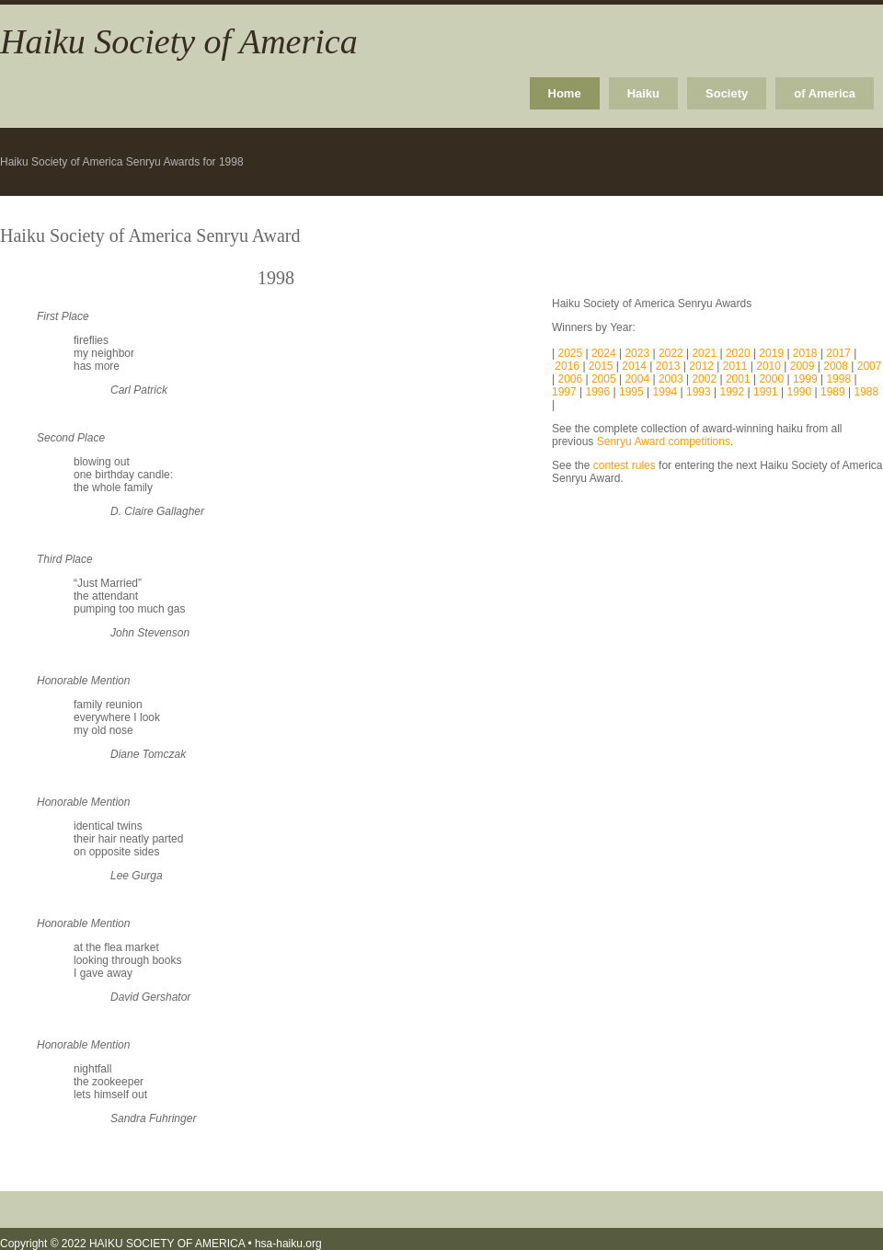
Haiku (643, 93)
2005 (603, 379)
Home (564, 93)
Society (726, 93)
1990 (799, 391)
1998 (838, 379)
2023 (638, 353)
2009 (804, 366)
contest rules (624, 465)
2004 (635, 379)
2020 (739, 353)
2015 (602, 366)
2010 (768, 366)
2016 (568, 366)
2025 (571, 353)
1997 (564, 391)
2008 (837, 366)
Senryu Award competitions (663, 441)
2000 (771, 379)
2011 (737, 366)
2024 (605, 353)
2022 (672, 353)
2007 (869, 366)
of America (824, 93)
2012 (703, 366)
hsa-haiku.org (288, 1243)
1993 (698, 391)
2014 (635, 366)
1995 (631, 391)
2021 (705, 353)
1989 (832, 391)
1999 (805, 379)
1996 (598, 391)
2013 (669, 366)
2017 (840, 353)
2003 (671, 379)
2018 (806, 353)
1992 (732, 391)
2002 (704, 379)
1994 (665, 391)
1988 (866, 391)
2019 (772, 353)
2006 (571, 379)
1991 (765, 391)
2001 (738, 379)
